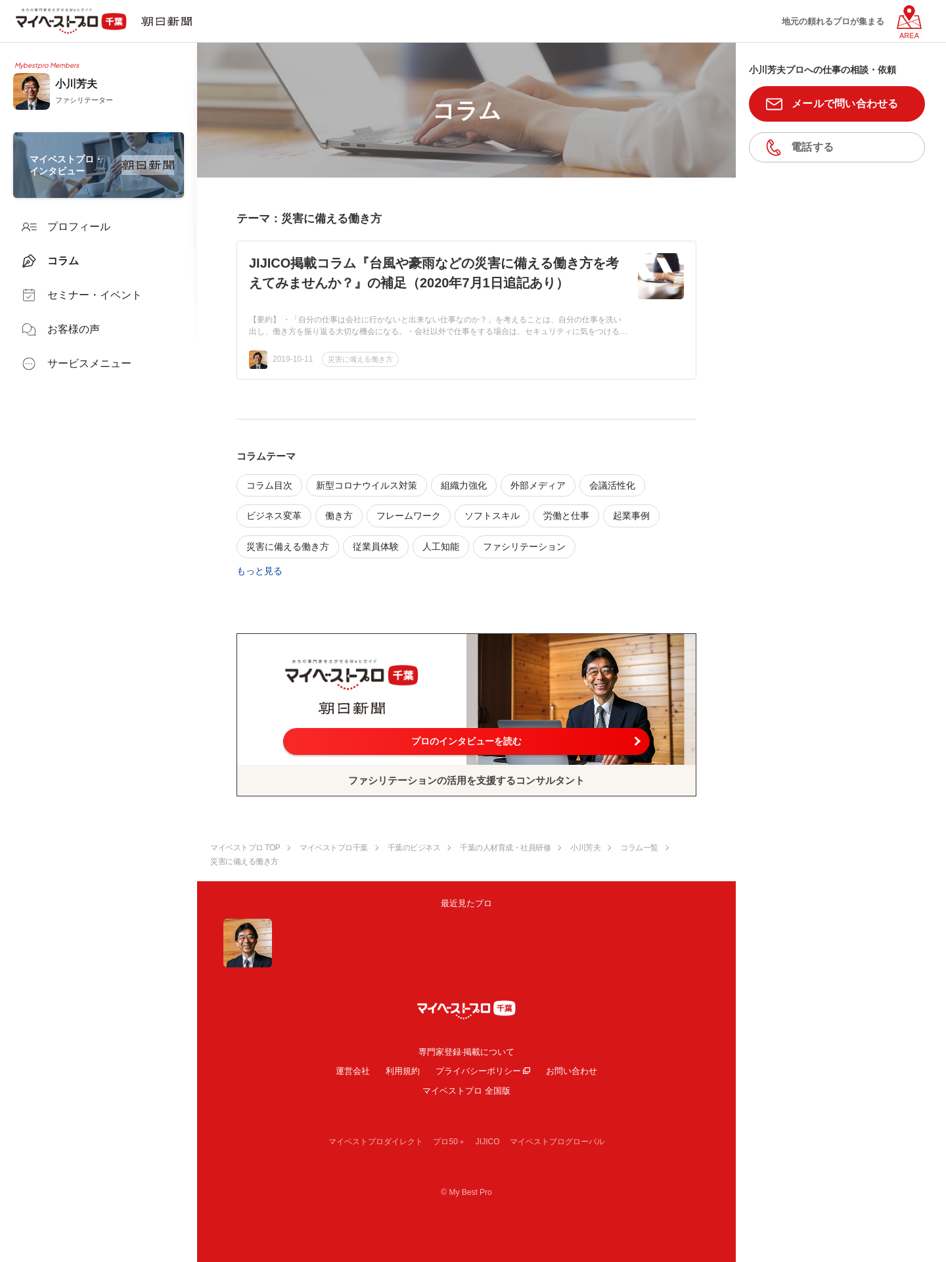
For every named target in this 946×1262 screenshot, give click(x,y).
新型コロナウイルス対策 (366, 485)
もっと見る (259, 571)
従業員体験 (376, 546)
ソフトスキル (492, 515)
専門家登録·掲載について (466, 1052)
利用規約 (403, 1071)
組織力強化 (464, 485)
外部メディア (538, 485)
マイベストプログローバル (557, 1141)
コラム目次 (269, 485)
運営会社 (353, 1071)
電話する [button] (812, 147)
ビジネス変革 (274, 515)
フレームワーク (408, 515)
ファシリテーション (524, 546)
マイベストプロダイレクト (375, 1141)
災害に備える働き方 (360, 359)
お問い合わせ (571, 1071)
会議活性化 (612, 485)
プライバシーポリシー (478, 1071)
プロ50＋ (449, 1141)
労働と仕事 (566, 515)
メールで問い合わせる (845, 103)
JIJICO (488, 1141)
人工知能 (440, 546)
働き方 (339, 515)
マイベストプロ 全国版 (466, 1091)
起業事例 (631, 515)
